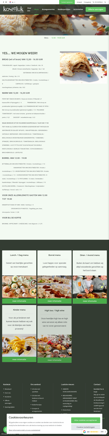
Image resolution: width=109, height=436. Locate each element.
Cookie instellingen (86, 427)
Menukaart (8, 389)
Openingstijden (10, 407)
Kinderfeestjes (37, 405)
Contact (97, 384)
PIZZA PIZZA (67, 410)
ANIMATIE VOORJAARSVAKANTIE (70, 390)
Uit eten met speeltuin (36, 390)
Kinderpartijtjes (64, 9)
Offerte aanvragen (95, 9)
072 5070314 (97, 2)
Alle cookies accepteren (85, 420)
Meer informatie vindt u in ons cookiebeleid (24, 430)
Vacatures (8, 397)
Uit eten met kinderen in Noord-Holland (38, 398)
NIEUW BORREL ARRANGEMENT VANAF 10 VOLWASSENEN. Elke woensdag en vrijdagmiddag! (70, 401)
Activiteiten (78, 9)
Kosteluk (6, 384)
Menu (36, 9)
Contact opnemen (67, 2)
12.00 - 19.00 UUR (58, 38)
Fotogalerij (87, 2)
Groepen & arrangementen (37, 410)
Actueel (79, 2)
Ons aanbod (35, 384)
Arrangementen (48, 9)
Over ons (29, 9)
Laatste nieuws (67, 384)
